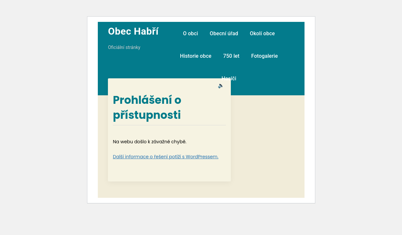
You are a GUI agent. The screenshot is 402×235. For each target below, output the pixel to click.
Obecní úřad (224, 33)
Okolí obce (262, 33)
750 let (231, 56)
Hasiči (228, 78)
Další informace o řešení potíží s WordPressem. (165, 156)
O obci (190, 33)
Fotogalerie (264, 56)
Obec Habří (133, 31)
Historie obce (195, 56)
